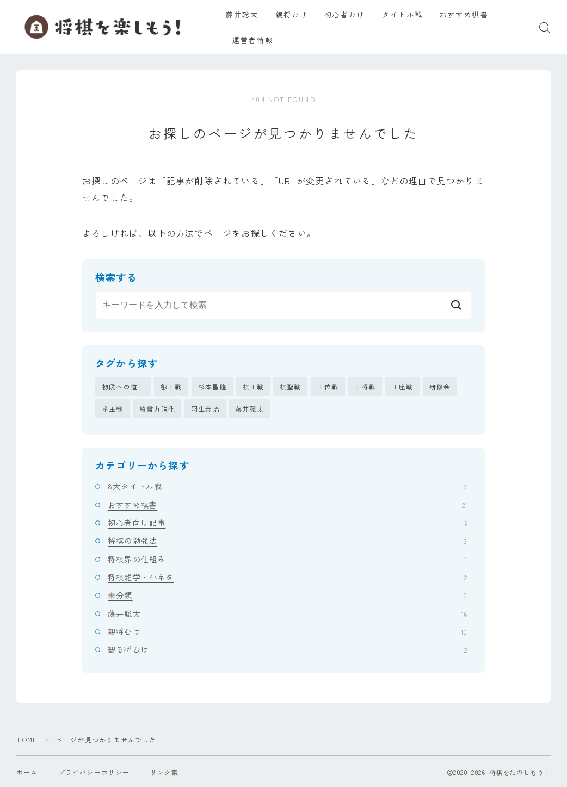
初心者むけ (351, 14)
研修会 (440, 386)
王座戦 (403, 386)
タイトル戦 (409, 14)
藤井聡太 (249, 14)
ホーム (27, 772)
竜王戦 (113, 408)
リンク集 (164, 772)
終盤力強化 (157, 408)
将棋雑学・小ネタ (287, 577)
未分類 (287, 595)
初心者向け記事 (287, 522)
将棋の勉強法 (287, 541)
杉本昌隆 (212, 386)
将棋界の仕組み (287, 559)
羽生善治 (205, 408)
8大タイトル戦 (287, 486)
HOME (27, 739)
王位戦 (328, 386)
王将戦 (365, 386)
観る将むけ (287, 650)
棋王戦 (253, 386)
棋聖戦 (290, 386)
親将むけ (298, 14)
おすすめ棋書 (470, 14)
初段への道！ (123, 386)
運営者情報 (260, 40)
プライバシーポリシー (94, 772)
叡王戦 (171, 386)
